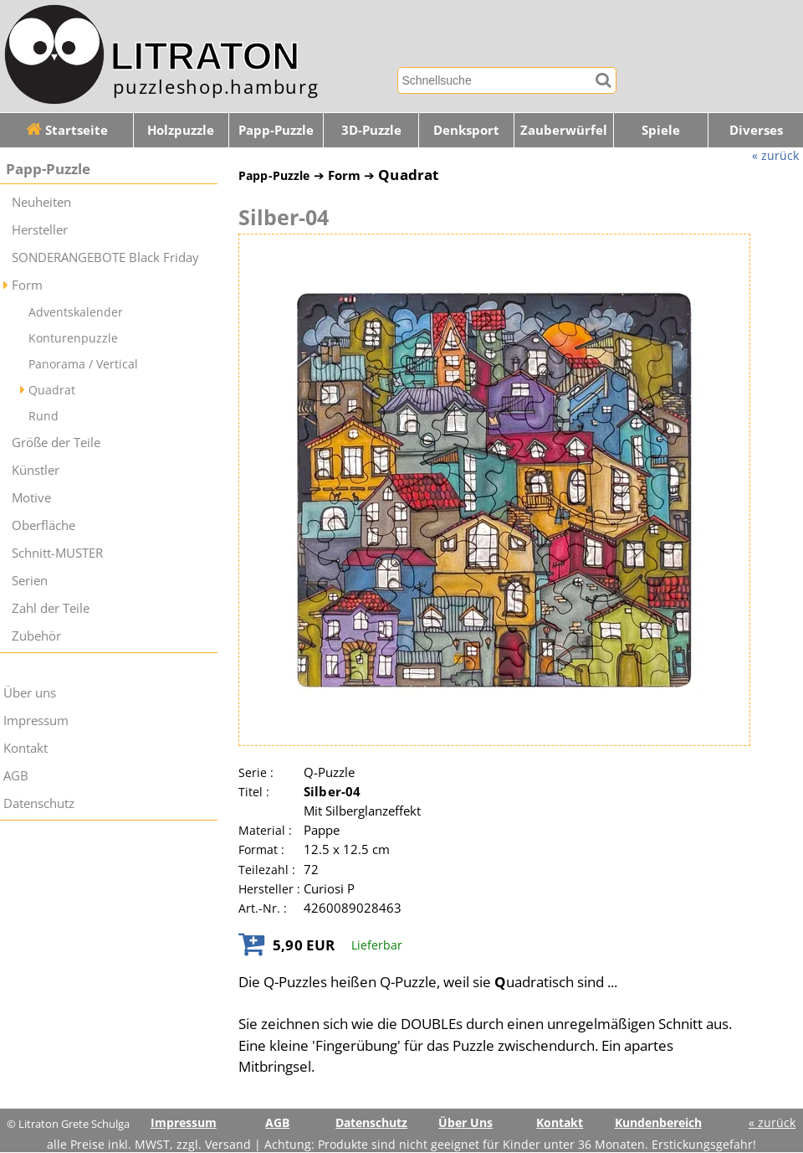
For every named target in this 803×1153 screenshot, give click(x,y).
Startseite (67, 130)
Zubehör (36, 636)
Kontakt (25, 748)
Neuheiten (41, 202)
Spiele (661, 130)
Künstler (35, 470)
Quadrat (51, 390)
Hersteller (40, 230)
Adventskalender (75, 312)
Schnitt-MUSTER (57, 553)
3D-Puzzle (371, 130)
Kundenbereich (658, 1122)
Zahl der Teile (51, 608)
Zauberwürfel (563, 130)
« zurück (775, 155)
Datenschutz (38, 803)
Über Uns (465, 1122)
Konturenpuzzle (73, 338)
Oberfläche (43, 525)
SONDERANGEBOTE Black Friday (105, 257)
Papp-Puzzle (276, 130)
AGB (15, 776)
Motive (31, 498)
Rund (43, 416)
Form (27, 285)
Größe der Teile (56, 442)
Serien (30, 580)
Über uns (29, 693)
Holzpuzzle (180, 130)
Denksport (466, 130)
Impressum (36, 720)
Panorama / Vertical (83, 364)
